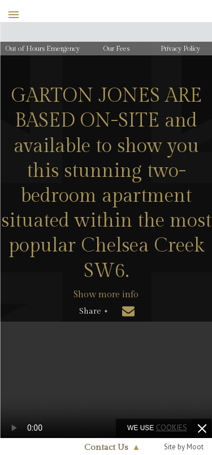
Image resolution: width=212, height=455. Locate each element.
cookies (171, 427)
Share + (93, 311)
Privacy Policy (180, 49)
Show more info (106, 294)
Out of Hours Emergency (43, 49)
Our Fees (116, 49)
